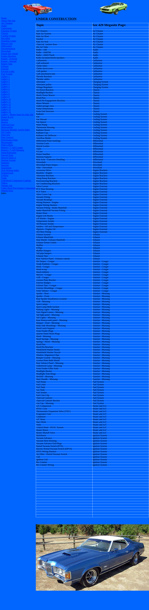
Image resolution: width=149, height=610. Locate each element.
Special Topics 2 (8, 157)
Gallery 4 (5, 84)
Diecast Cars (7, 43)
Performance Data (9, 140)
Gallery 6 (5, 89)
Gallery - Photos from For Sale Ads (17, 114)
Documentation (8, 48)
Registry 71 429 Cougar (12, 147)
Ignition (4, 119)
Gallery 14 (6, 107)
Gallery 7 (5, 92)
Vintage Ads (6, 185)
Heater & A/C (7, 117)
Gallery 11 (6, 102)
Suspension (6, 168)
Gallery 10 (6, 99)
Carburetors (6, 28)
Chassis (4, 33)
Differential (6, 46)
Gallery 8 (5, 94)
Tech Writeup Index (10, 170)
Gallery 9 (5, 97)
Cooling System (8, 36)
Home (4, 18)
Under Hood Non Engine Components (18, 188)
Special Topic (7, 155)
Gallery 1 (5, 76)
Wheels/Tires (7, 190)
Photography (7, 142)
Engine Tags (6, 64)
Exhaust (4, 66)
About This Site (8, 20)
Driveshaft (6, 51)
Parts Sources (7, 137)
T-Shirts (4, 175)
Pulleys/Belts (7, 145)
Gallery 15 (6, 109)
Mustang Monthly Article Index (15, 130)
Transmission (7, 173)
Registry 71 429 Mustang (12, 150)
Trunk (4, 178)
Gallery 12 (6, 104)
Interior (4, 122)
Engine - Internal (8, 61)
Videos (4, 183)
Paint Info (5, 135)
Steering (5, 165)
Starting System (8, 160)
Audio (4, 26)
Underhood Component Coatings (16, 180)
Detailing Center (8, 41)
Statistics (5, 163)
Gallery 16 (6, 112)
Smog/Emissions (8, 152)
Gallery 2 (5, 79)
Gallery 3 (5, 81)
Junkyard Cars (7, 124)
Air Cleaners (7, 23)
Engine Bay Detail (9, 53)
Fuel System (6, 74)
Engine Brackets (8, 56)
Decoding (5, 38)
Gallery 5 (5, 86)
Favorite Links (7, 71)
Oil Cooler (6, 132)
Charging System (9, 31)
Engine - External (9, 59)
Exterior (4, 69)
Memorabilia (7, 127)
